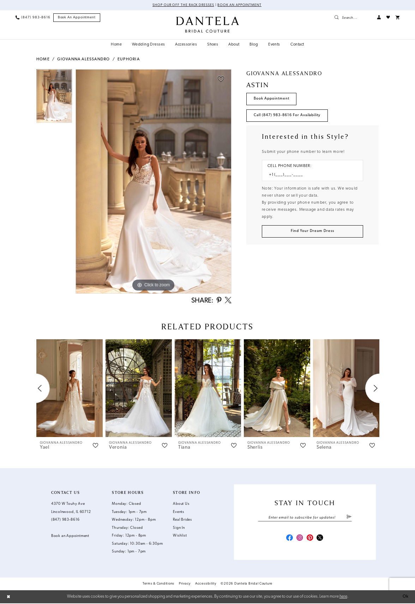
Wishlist (180, 536)
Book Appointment (271, 99)
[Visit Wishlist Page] (388, 17)
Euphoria (129, 59)
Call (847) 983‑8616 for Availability (287, 115)
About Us (181, 505)
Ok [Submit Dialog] (406, 597)
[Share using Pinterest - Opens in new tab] (218, 301)
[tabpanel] (54, 97)
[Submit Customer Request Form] (312, 231)
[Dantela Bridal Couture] (207, 24)
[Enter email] (304, 518)
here (343, 597)
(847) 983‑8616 (65, 520)
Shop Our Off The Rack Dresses (183, 5)
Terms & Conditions (158, 584)
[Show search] (353, 17)
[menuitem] (33, 17)
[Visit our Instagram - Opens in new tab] (299, 539)
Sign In (179, 528)
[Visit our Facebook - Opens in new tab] (289, 539)
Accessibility (205, 584)
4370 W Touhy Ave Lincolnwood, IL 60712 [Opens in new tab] (71, 509)
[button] (379, 17)
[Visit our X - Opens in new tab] (320, 539)
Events (178, 512)
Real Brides (182, 520)
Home (43, 59)
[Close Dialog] (8, 597)
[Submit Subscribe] (349, 518)
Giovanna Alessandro (83, 59)
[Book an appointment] (77, 17)
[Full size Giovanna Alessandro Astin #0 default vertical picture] (153, 181)
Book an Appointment (239, 5)
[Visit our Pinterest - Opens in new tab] (310, 539)
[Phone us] (33, 17)
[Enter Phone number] (309, 175)
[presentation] (69, 389)
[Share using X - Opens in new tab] (228, 301)
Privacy (185, 584)
